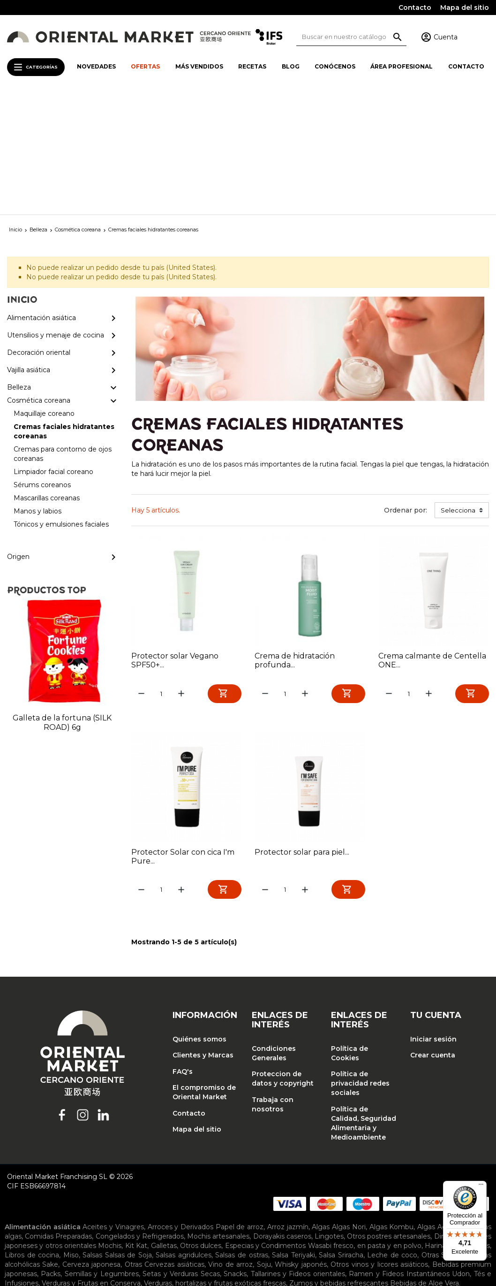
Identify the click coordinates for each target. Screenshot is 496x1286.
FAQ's (183, 950)
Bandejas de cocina (142, 1173)
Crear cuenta (432, 934)
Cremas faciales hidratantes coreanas (230, 1235)
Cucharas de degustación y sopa (390, 1173)
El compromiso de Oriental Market (204, 971)
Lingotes (329, 1115)
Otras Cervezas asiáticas (164, 1143)
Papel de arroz (239, 1106)
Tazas (325, 1224)
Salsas (92, 1134)
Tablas (173, 1201)
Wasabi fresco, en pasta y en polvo (364, 1124)
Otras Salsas (441, 1134)
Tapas (303, 1224)
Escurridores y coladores (159, 1183)
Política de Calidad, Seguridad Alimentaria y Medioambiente (363, 1002)
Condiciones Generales (274, 932)
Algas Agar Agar (443, 1106)
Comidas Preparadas (58, 1115)
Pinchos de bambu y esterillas (374, 1192)
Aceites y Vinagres (113, 1106)
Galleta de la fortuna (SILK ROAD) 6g (62, 599)
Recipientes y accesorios (45, 1201)
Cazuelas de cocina (303, 1173)
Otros (167, 1192)
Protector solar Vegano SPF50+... (174, 537)
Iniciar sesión (433, 918)
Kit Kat (136, 1124)
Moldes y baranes (432, 1183)
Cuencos (120, 1224)
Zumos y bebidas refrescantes (338, 1162)
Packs (50, 1152)
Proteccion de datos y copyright (283, 958)
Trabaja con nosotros (272, 983)
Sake (50, 1143)
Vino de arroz (230, 1143)
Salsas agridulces (183, 1134)
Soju (264, 1143)
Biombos (90, 1213)
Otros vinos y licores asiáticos (379, 1143)
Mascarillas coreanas (128, 1244)
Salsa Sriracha (341, 1134)
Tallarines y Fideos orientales (298, 1152)
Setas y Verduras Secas (181, 1152)
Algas (321, 1106)
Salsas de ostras (241, 1134)
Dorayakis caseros (282, 1115)
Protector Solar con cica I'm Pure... (182, 734)
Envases (151, 1224)
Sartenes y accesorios (124, 1201)
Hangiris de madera (236, 1183)
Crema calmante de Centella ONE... (432, 537)
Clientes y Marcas (203, 934)
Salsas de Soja (128, 1134)
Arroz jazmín (287, 1106)
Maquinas (382, 1183)
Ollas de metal (58, 1192)
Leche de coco (392, 1134)
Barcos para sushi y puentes (223, 1173)
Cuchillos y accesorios (79, 1183)
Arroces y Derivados (180, 1106)
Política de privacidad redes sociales (360, 962)
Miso (71, 1134)
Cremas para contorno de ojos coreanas (366, 1235)
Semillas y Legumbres (102, 1152)
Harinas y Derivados (457, 1124)
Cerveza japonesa (91, 1143)
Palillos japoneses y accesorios (266, 1192)
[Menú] (481, 1186)
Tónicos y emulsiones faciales (263, 1244)
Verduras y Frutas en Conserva (91, 1162)
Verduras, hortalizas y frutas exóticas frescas (215, 1162)
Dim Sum (450, 1115)
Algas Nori (349, 1106)
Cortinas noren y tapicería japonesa (166, 1213)
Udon (461, 1152)
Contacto (414, 7)
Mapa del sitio (464, 7)
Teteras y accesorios (218, 1201)
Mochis (109, 1124)
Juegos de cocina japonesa (318, 1183)
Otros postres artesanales (388, 1115)
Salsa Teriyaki (293, 1134)
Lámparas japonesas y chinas (307, 1213)
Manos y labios (188, 1244)
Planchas (195, 1192)
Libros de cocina (32, 1134)
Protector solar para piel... (302, 730)
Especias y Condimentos (265, 1124)
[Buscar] (351, 37)
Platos (281, 1224)
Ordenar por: (405, 387)
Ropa (388, 1213)
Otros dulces (200, 1124)
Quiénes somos (199, 918)
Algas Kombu (391, 1106)
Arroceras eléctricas (120, 1192)
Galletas (164, 1124)
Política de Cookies (349, 932)
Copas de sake (79, 1224)
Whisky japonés (300, 1143)
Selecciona (458, 387)
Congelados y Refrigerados (140, 1115)
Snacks (235, 1152)
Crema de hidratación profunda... (295, 537)
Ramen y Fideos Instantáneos (399, 1152)
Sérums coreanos (63, 1244)
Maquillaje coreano (132, 1235)
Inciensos (241, 1213)
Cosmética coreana (65, 1235)
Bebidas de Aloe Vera (424, 1162)
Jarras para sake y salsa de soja (218, 1224)
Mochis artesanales (218, 1115)
